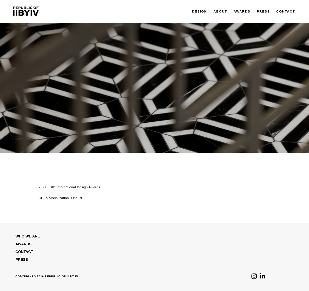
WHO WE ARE (28, 236)
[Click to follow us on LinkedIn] (262, 277)
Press (22, 260)
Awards (24, 244)
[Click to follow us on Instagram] (254, 277)
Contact (24, 252)
